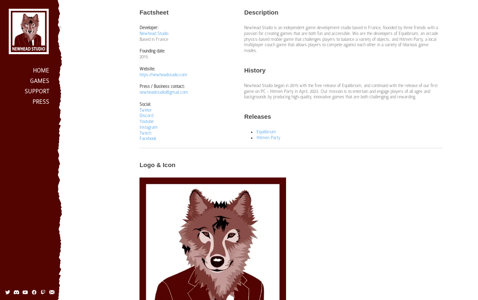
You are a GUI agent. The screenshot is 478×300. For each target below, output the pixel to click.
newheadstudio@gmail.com (163, 92)
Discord (146, 115)
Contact (48, 76)
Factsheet (50, 17)
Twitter (145, 110)
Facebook (148, 138)
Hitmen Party (268, 137)
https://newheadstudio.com (163, 74)
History (47, 37)
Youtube (146, 121)
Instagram (148, 127)
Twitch (145, 132)
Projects (48, 46)
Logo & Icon (51, 56)
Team (46, 66)
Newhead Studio (153, 33)
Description (51, 27)
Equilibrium (266, 131)
